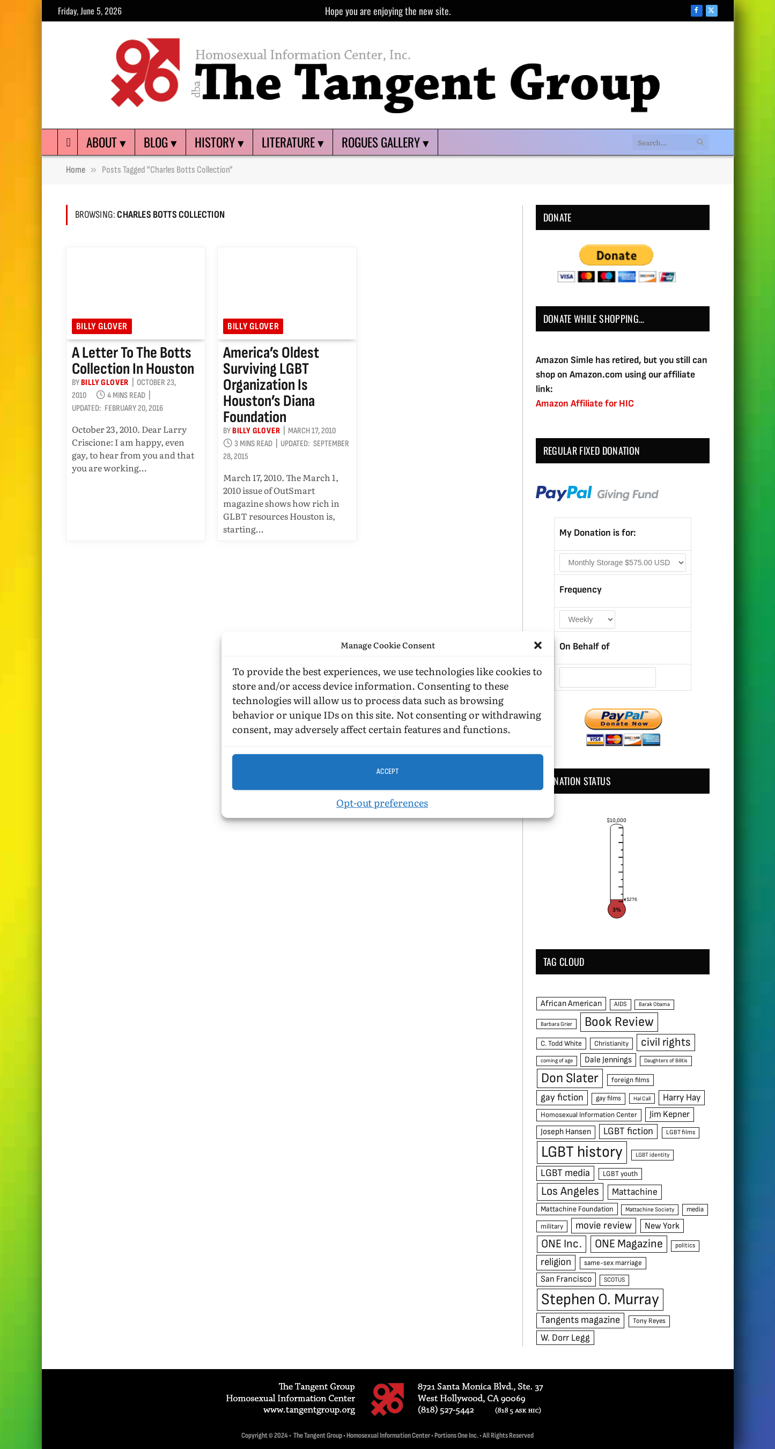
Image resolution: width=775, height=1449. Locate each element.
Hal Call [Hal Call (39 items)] (642, 1098)
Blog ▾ (160, 142)
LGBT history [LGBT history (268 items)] (582, 1152)
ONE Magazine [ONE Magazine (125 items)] (629, 1244)
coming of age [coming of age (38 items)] (557, 1060)
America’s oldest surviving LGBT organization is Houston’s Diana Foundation (271, 385)
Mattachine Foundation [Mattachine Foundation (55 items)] (577, 1209)
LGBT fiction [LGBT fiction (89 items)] (628, 1131)
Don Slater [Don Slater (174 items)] (570, 1078)
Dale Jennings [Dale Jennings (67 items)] (608, 1060)
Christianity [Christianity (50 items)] (611, 1043)
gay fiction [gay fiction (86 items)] (562, 1097)
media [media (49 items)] (695, 1209)
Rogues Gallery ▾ (385, 142)
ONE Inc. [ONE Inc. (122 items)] (561, 1244)
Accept (388, 771)
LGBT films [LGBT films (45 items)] (680, 1132)
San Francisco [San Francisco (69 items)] (566, 1279)
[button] (538, 645)
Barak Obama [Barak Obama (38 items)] (654, 1004)
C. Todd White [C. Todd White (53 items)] (561, 1043)
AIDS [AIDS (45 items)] (620, 1004)
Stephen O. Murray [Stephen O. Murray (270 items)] (600, 1299)
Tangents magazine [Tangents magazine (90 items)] (580, 1320)
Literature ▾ (293, 142)
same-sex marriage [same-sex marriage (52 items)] (613, 1263)
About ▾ (106, 142)
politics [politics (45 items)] (685, 1245)
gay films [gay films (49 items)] (608, 1098)
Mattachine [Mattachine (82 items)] (635, 1191)
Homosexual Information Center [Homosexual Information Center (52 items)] (589, 1115)
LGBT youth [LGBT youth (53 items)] (620, 1174)
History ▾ (219, 142)
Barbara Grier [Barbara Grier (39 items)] (556, 1024)
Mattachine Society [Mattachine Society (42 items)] (649, 1209)
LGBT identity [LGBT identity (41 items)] (652, 1154)
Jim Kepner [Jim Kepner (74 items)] (669, 1114)
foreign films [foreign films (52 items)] (630, 1080)
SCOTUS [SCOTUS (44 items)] (614, 1280)
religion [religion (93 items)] (556, 1262)
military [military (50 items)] (552, 1226)
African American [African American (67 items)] (571, 1004)
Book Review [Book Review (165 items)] (619, 1022)
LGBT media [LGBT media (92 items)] (565, 1173)
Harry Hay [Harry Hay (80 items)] (681, 1097)
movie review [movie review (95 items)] (603, 1225)
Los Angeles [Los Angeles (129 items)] (570, 1191)
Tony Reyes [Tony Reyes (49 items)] (649, 1321)
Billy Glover (102, 326)
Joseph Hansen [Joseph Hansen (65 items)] (566, 1132)
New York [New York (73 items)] (662, 1226)
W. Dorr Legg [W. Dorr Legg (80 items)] (565, 1337)
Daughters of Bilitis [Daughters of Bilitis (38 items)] (666, 1060)
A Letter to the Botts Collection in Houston (133, 361)
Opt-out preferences (382, 802)
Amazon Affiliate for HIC (585, 403)
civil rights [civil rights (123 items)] (666, 1042)
